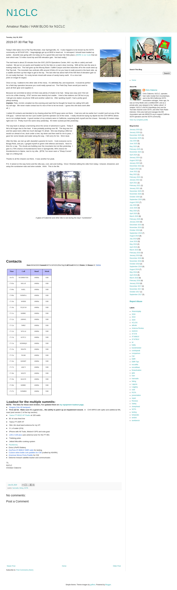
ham (133, 376)
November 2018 (135, 261)
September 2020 (136, 199)
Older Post (117, 566)
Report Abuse (136, 301)
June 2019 (133, 241)
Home (64, 566)
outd (133, 390)
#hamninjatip (136, 311)
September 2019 (136, 233)
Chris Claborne (151, 90)
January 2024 (135, 158)
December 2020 (135, 191)
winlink (134, 418)
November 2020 (135, 194)
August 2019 (134, 236)
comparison (136, 353)
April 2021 (133, 183)
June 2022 (133, 171)
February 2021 (135, 185)
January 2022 (135, 180)
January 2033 (135, 130)
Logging (135, 387)
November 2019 (135, 227)
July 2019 (133, 239)
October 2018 (135, 264)
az (133, 342)
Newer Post (11, 566)
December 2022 (135, 166)
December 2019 (135, 225)
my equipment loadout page (72, 405)
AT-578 (134, 334)
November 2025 (135, 138)
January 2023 (135, 163)
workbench (136, 420)
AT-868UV (135, 337)
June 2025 (133, 144)
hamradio (15, 488)
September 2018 (136, 267)
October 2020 (135, 197)
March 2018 (134, 278)
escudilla (135, 365)
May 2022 (133, 174)
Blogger (108, 585)
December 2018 (135, 258)
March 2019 (134, 250)
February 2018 (135, 280)
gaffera (92, 585)
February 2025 (135, 149)
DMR (133, 359)
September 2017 (136, 294)
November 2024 (135, 152)
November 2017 (135, 289)
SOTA (26, 488)
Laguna (134, 384)
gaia (133, 373)
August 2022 (134, 169)
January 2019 (135, 255)
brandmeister (136, 348)
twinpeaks (135, 415)
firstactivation (136, 370)
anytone (135, 331)
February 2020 (135, 219)
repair (134, 398)
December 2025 (135, 135)
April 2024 (133, 155)
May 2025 (133, 146)
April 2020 (133, 213)
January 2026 (135, 132)
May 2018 (133, 272)
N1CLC (22, 12)
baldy (134, 345)
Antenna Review (138, 328)
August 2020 (134, 202)
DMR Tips (135, 362)
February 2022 (135, 177)
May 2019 (133, 244)
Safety (134, 404)
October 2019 (135, 230)
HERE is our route (83, 55)
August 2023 (134, 160)
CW (133, 356)
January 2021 (135, 188)
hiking (21, 488)
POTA (134, 393)
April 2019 (133, 247)
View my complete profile (139, 120)
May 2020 (133, 211)
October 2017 (135, 292)
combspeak (136, 351)
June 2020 (133, 208)
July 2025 (133, 141)
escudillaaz (136, 367)
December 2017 (135, 286)
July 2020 (133, 205)
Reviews (135, 401)
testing (134, 412)
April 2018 (133, 275)
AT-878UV (135, 339)
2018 (133, 314)
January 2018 (135, 283)
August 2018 (134, 269)
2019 (133, 317)
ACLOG (134, 323)
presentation (136, 395)
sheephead (136, 407)
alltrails (134, 325)
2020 (133, 320)
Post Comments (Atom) (24, 570)
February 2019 (135, 253)
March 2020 (134, 216)
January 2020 (135, 222)
